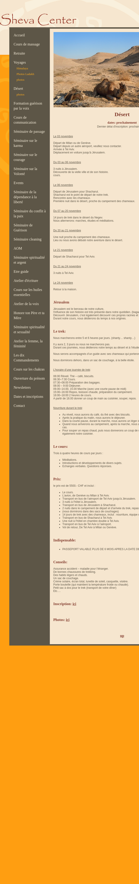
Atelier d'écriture (27, 281)
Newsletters (23, 387)
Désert (18, 88)
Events (19, 183)
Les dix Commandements (27, 357)
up (122, 636)
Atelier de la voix (27, 304)
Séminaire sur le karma (25, 143)
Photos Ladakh (25, 74)
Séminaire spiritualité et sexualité (29, 329)
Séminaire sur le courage (25, 157)
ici (74, 604)
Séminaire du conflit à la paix (30, 213)
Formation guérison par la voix (28, 105)
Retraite (20, 53)
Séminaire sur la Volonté (25, 171)
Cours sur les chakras (30, 369)
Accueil (20, 35)
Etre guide (22, 271)
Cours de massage (28, 44)
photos (20, 79)
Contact (20, 406)
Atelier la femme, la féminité (28, 343)
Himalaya (22, 68)
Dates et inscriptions (29, 396)
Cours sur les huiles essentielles (28, 292)
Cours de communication (26, 119)
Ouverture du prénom (30, 378)
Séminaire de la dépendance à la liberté (25, 197)
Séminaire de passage (30, 131)
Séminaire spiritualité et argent (29, 259)
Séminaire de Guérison (23, 227)
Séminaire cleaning (29, 239)
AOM (19, 248)
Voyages (21, 62)
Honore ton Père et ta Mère (29, 315)
